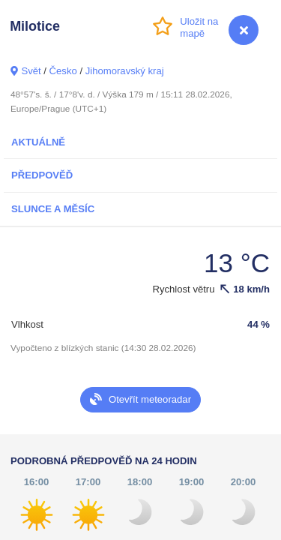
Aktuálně (38, 142)
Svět (30, 70)
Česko (63, 70)
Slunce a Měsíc (52, 208)
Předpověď (42, 175)
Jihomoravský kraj (124, 70)
